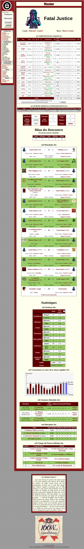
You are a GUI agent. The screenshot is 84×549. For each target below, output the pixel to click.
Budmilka (38, 273)
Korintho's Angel (35, 289)
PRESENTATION (5, 33)
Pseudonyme (8, 14)
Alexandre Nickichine (23, 43)
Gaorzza (23, 92)
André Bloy (23, 70)
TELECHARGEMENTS (7, 64)
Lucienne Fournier (22, 67)
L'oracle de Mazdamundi (34, 279)
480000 (70, 124)
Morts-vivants (68, 31)
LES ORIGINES (5, 36)
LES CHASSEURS (6, 51)
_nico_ (39, 282)
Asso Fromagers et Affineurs (62, 201)
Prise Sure (50, 84)
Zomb (33, 439)
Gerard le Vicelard (38, 419)
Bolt (23, 95)
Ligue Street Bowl (6, 57)
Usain (22, 82)
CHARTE (4, 34)
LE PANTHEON (5, 40)
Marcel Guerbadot (32, 433)
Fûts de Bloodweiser (38, 465)
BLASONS (4, 81)
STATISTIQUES (5, 50)
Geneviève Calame (38, 408)
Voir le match (74, 408)
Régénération (48, 43)
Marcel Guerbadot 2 (39, 413)
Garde (48, 45)
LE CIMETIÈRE (5, 52)
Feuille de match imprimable (49, 295)
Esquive (45, 67)
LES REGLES (5, 39)
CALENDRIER (5, 44)
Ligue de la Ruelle (6, 58)
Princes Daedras (33, 269)
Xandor (36, 292)
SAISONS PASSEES (6, 37)
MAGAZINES (5, 68)
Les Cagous (61, 161)
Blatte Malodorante (66, 153)
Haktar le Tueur (66, 253)
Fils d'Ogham (33, 171)
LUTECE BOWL (7, 61)
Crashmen (60, 250)
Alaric (36, 195)
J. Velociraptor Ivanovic (66, 204)
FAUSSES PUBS (5, 80)
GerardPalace (37, 263)
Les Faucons (32, 259)
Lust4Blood (67, 164)
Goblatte (61, 150)
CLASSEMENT (5, 43)
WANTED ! (4, 53)
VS (52, 449)
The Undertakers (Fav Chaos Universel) (35, 190)
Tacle (48, 64)
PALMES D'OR (5, 48)
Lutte (50, 92)
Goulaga (23, 89)
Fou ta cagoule (23, 85)
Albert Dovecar (23, 61)
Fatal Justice (33, 150)
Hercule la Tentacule (32, 436)
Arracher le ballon (48, 93)
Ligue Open (4, 56)
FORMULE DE (5, 76)
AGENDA (4, 46)
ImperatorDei (65, 214)
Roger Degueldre (23, 55)
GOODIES (4, 73)
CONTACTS (4, 71)
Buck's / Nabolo (67, 224)
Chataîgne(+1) (48, 42)
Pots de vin (38, 462)
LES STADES (5, 54)
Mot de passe (8, 18)
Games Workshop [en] (48, 547)
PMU (3, 55)
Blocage (50, 50)
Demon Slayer (33, 240)
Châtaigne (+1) (48, 56)
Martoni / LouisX (36, 31)
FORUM (3, 74)
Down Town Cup (5, 60)
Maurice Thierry (32, 430)
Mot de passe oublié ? (8, 27)
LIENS (3, 79)
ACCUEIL (4, 32)
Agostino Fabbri (23, 73)
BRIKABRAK (5, 67)
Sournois (50, 67)
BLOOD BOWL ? (5, 38)
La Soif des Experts (35, 229)
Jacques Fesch (23, 49)
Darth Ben (38, 184)
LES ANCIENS (5, 75)
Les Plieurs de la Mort (35, 179)
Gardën (37, 234)
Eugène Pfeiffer (23, 78)
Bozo (36, 244)
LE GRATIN (4, 47)
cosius (38, 174)
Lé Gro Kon (61, 211)
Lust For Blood (24, 110)
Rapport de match (65, 156)
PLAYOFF (4, 45)
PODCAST (4, 66)
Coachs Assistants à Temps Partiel (39, 449)
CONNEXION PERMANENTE (8, 25)
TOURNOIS (4, 72)
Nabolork (61, 220)
